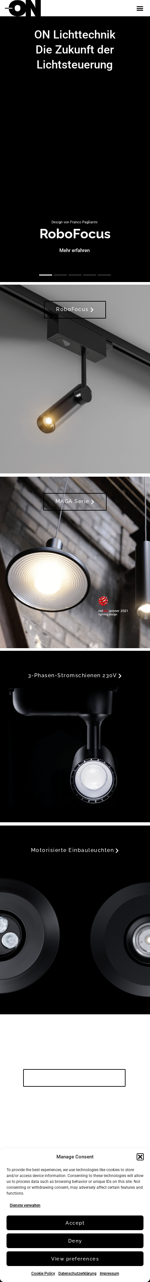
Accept (75, 1223)
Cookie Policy (43, 1273)
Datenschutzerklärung (77, 1273)
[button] (140, 1157)
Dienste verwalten (25, 1205)
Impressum (109, 1273)
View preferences (75, 1259)
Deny (75, 1241)
